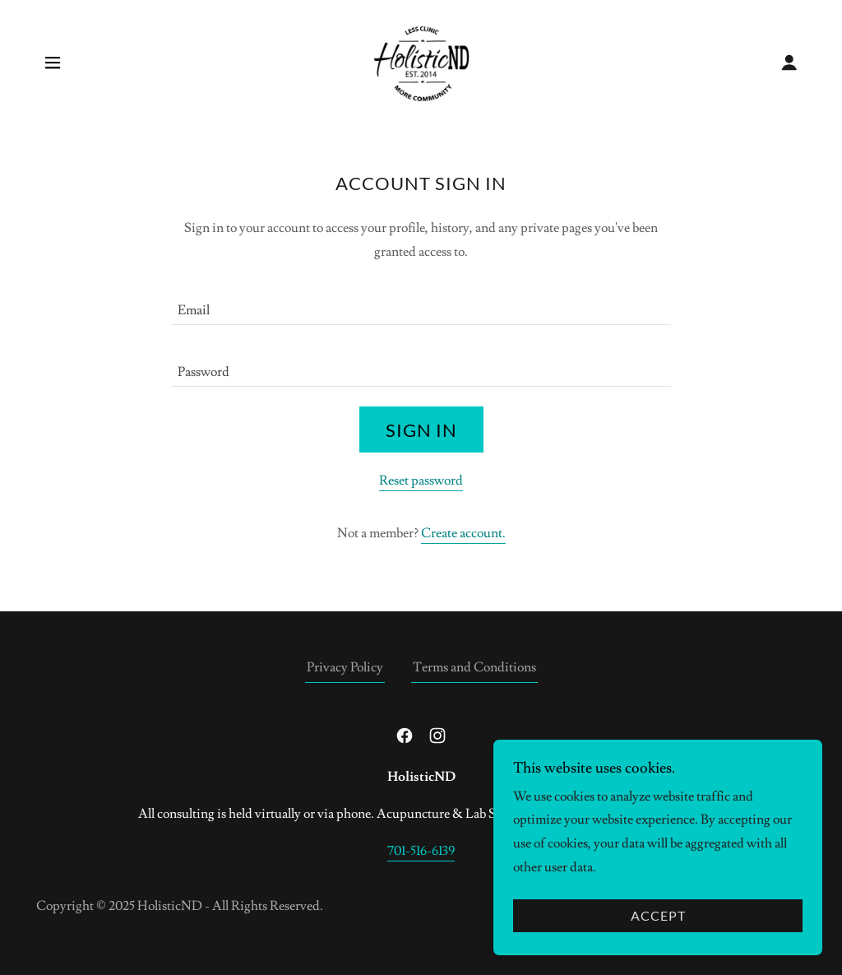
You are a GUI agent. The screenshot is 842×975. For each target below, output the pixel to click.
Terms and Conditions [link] (474, 667)
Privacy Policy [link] (345, 667)
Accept (658, 916)
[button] (52, 62)
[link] (421, 59)
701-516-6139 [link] (421, 851)
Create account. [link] (463, 533)
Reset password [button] (421, 480)
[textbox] (421, 304)
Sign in (421, 430)
